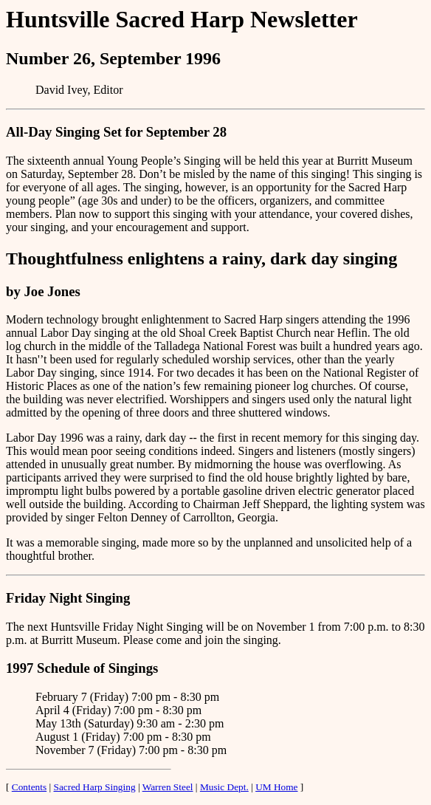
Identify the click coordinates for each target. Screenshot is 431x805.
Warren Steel (167, 786)
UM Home (276, 786)
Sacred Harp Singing (95, 786)
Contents (29, 786)
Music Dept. (224, 786)
